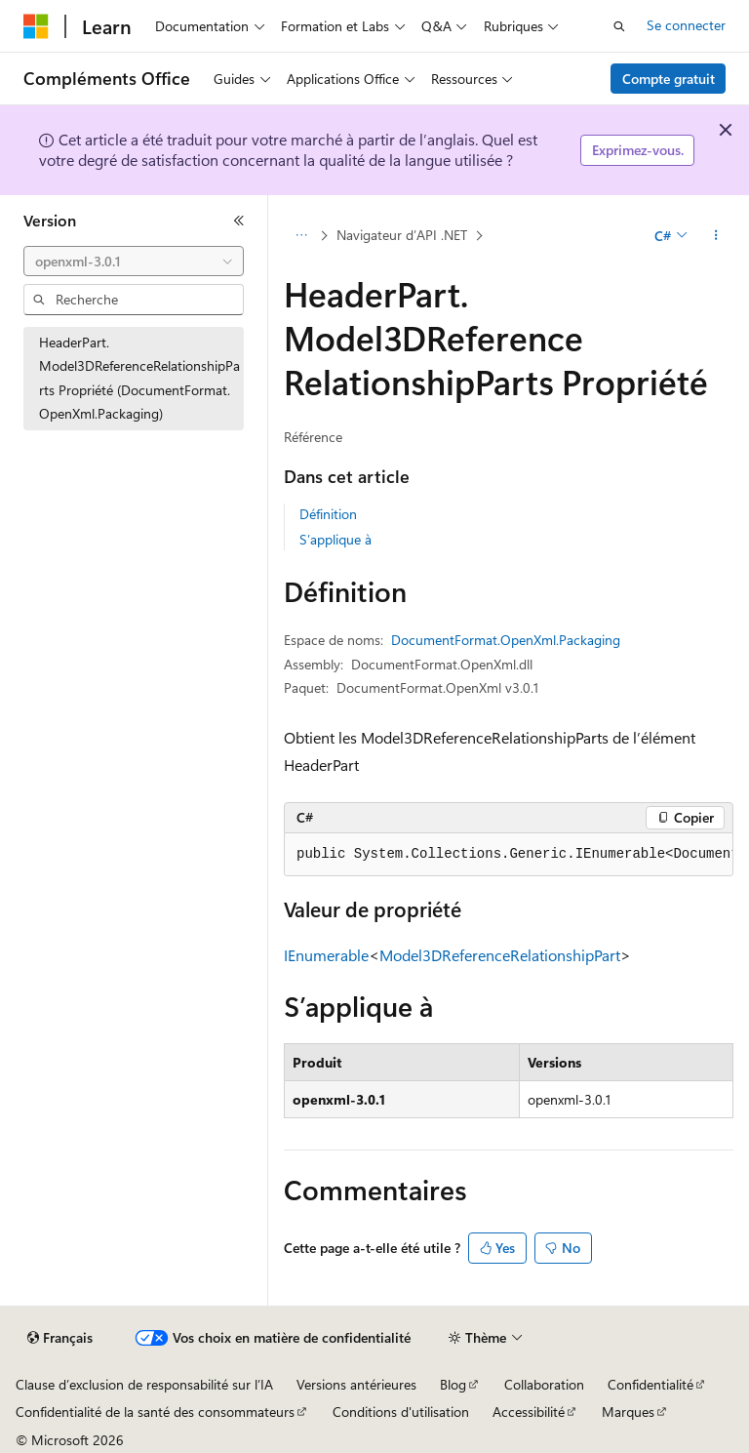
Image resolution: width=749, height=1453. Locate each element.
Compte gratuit (668, 78)
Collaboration (544, 1384)
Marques (628, 1411)
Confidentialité (650, 1384)
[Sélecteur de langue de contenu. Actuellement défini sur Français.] (60, 1337)
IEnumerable (326, 955)
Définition (328, 514)
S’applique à (335, 539)
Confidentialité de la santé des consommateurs (155, 1411)
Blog (453, 1384)
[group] (508, 854)
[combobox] (133, 261)
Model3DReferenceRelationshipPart (499, 955)
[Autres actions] (716, 235)
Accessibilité (529, 1411)
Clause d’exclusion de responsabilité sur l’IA (144, 1384)
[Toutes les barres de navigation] (301, 235)
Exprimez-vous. (638, 150)
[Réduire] (238, 220)
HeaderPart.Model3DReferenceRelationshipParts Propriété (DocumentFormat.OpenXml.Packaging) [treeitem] (139, 378)
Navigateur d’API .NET (401, 234)
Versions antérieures (356, 1384)
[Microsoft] (36, 26)
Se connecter (686, 25)
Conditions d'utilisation (401, 1411)
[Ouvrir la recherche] (619, 26)
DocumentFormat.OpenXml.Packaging (505, 639)
